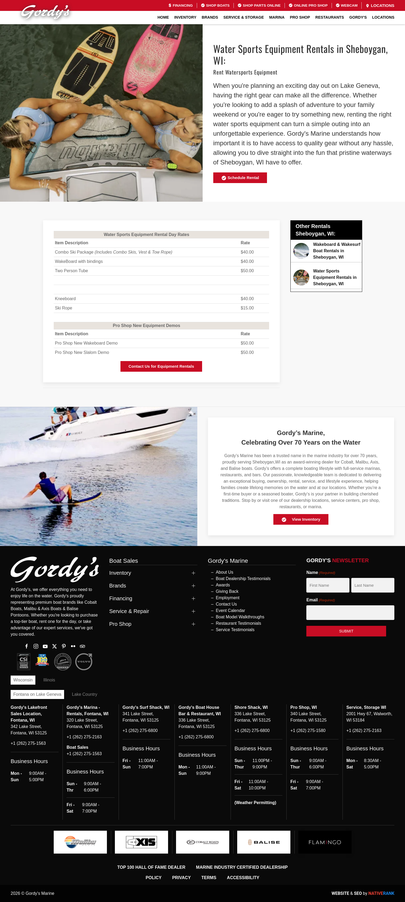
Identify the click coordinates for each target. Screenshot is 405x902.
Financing (180, 5)
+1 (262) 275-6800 (140, 730)
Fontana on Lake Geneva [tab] (37, 694)
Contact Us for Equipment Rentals (161, 366)
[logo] (80, 842)
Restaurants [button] (329, 17)
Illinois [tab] (49, 680)
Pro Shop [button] (300, 17)
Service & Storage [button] (243, 17)
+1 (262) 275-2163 (84, 737)
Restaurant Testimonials (238, 623)
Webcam (346, 5)
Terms (208, 877)
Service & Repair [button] (129, 611)
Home (163, 17)
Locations (379, 5)
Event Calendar (230, 610)
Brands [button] (210, 17)
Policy (154, 877)
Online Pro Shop (308, 5)
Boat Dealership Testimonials (243, 578)
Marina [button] (277, 17)
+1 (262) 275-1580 (307, 730)
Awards (223, 585)
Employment (228, 597)
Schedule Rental (240, 178)
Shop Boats (215, 5)
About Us (224, 572)
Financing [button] (120, 598)
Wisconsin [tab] (23, 680)
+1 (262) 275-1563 (28, 743)
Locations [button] (383, 17)
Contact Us (226, 604)
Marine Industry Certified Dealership (242, 867)
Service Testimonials (235, 629)
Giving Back (227, 591)
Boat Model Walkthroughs (240, 617)
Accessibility (243, 877)
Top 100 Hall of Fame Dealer (151, 867)
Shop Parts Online (259, 5)
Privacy (181, 877)
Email (320, 600)
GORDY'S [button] (358, 17)
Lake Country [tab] (84, 694)
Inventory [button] (185, 17)
